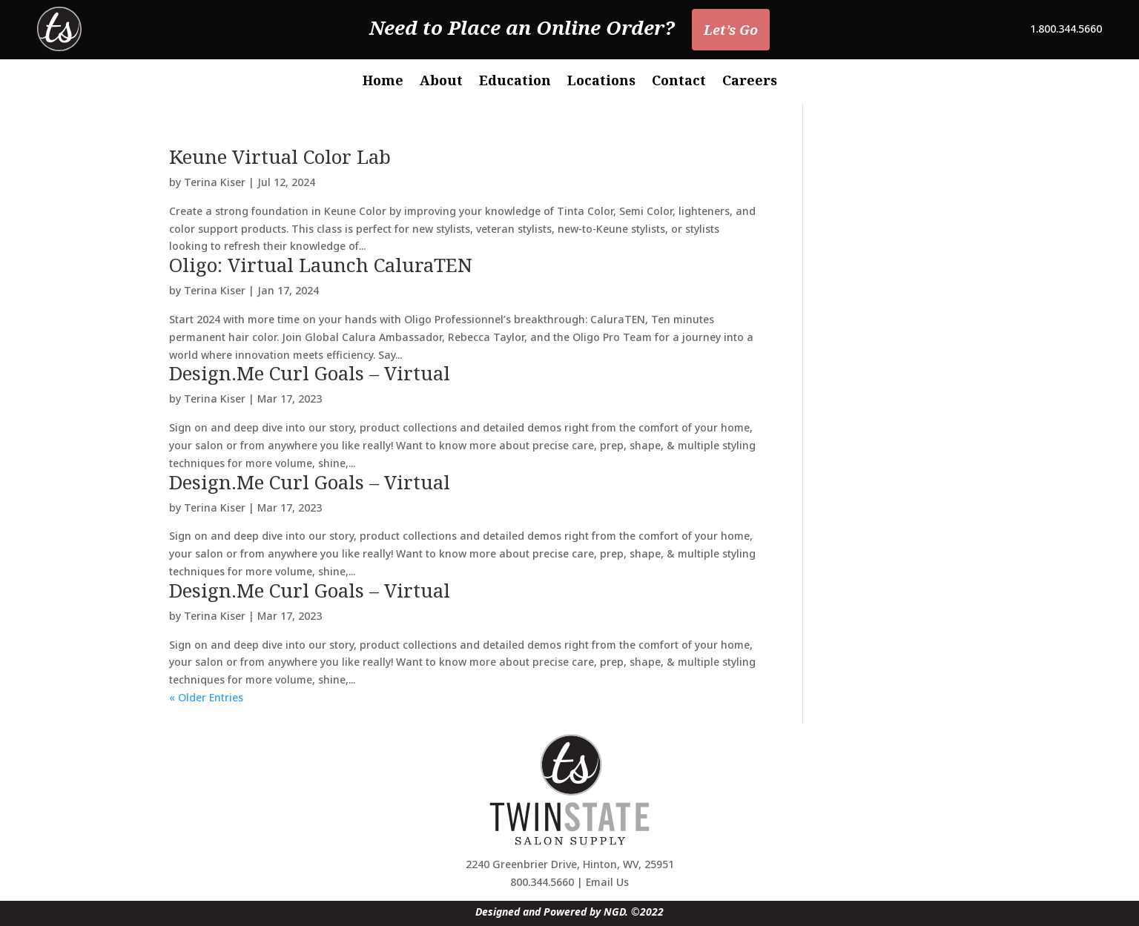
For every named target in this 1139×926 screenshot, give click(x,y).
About (441, 82)
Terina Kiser (214, 182)
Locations (601, 82)
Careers (749, 82)
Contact (679, 82)
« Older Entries (206, 697)
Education (515, 82)
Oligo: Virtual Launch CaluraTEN (320, 264)
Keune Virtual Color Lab (280, 156)
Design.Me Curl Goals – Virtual (309, 373)
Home (383, 82)
